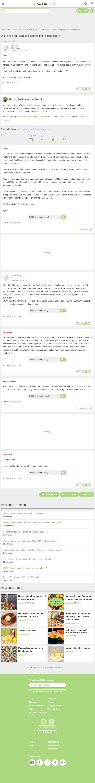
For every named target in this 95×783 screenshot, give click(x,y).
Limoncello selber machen (77, 648)
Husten (32, 291)
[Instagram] (47, 763)
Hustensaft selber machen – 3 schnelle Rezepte (32, 597)
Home (31, 699)
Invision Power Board (44, 667)
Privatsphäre (53, 745)
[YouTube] (32, 763)
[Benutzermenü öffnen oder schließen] (92, 3)
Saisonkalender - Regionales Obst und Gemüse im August (79, 597)
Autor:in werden (36, 706)
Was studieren (54, 709)
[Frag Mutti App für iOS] (43, 722)
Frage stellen (82, 10)
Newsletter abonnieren (47, 692)
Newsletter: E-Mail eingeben (42, 680)
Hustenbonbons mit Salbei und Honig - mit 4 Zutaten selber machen (77, 616)
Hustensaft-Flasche (28, 105)
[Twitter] (53, 139)
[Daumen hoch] (63, 217)
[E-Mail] (31, 139)
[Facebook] (42, 139)
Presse (51, 702)
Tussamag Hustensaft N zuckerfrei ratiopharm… (29, 117)
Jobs (31, 709)
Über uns (52, 699)
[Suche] (86, 3)
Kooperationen (54, 706)
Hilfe (31, 742)
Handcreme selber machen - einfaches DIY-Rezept (31, 615)
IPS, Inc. (61, 667)
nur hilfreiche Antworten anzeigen (35, 129)
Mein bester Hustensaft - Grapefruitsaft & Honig (76, 631)
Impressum (53, 749)
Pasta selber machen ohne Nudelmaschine (30, 649)
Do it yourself (8, 41)
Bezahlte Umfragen (38, 713)
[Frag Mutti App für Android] (51, 722)
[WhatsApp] (64, 139)
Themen (32, 702)
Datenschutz (53, 742)
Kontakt (32, 745)
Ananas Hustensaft (27, 631)
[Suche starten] (3, 11)
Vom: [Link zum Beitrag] (5, 82)
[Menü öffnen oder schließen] (3, 3)
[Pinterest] (40, 763)
